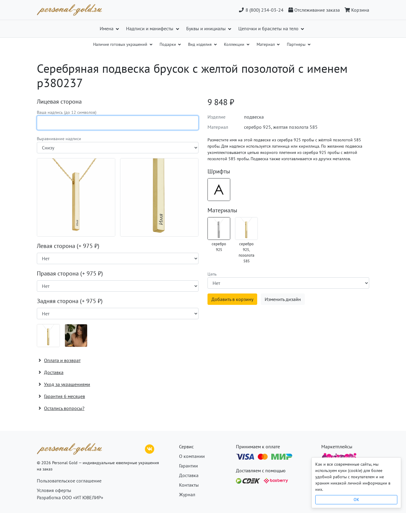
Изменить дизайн (283, 299)
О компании (192, 456)
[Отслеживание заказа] (314, 10)
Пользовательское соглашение (69, 481)
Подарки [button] (168, 44)
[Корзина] (355, 10)
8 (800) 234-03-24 (261, 10)
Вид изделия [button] (200, 44)
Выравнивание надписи (59, 138)
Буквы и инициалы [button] (206, 28)
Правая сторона (70, 273)
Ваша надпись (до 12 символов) (66, 112)
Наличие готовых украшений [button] (121, 44)
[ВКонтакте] (150, 448)
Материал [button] (266, 44)
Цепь (212, 274)
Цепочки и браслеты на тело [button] (269, 28)
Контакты (189, 485)
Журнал (187, 494)
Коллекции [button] (235, 44)
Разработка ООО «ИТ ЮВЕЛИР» (70, 497)
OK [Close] (356, 499)
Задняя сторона (70, 301)
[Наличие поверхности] (118, 258)
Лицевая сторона (59, 101)
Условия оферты (54, 490)
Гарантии (188, 466)
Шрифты (218, 171)
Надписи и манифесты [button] (150, 28)
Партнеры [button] (297, 44)
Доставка (189, 475)
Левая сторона (68, 246)
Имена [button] (107, 28)
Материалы (222, 210)
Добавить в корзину (232, 299)
